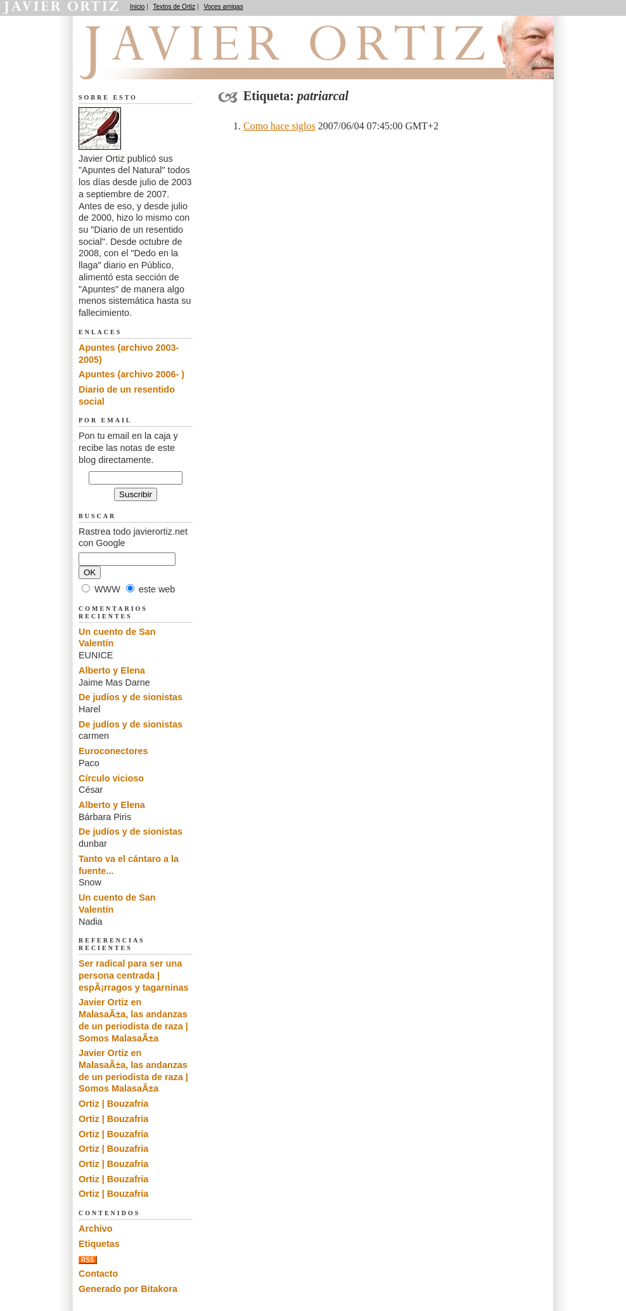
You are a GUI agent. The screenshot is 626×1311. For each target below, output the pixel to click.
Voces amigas (223, 6)
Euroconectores (113, 751)
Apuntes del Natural (149, 64)
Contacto (98, 1274)
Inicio (137, 6)
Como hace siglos (279, 126)
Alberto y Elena (112, 670)
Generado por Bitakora (128, 1289)
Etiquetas (99, 1244)
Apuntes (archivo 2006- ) (131, 374)
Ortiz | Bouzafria (113, 1104)
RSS (87, 1259)
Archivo (96, 1228)
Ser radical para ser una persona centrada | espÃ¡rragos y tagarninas (134, 975)
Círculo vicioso (111, 778)
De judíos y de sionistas (130, 697)
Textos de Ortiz (174, 6)
